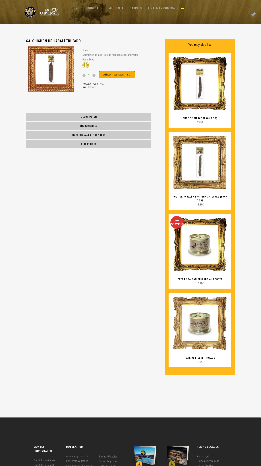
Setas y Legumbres (109, 461)
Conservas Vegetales (77, 460)
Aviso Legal (203, 456)
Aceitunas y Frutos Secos (79, 456)
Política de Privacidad (208, 460)
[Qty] (89, 75)
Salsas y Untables (108, 456)
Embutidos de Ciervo (44, 460)
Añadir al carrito (117, 74)
